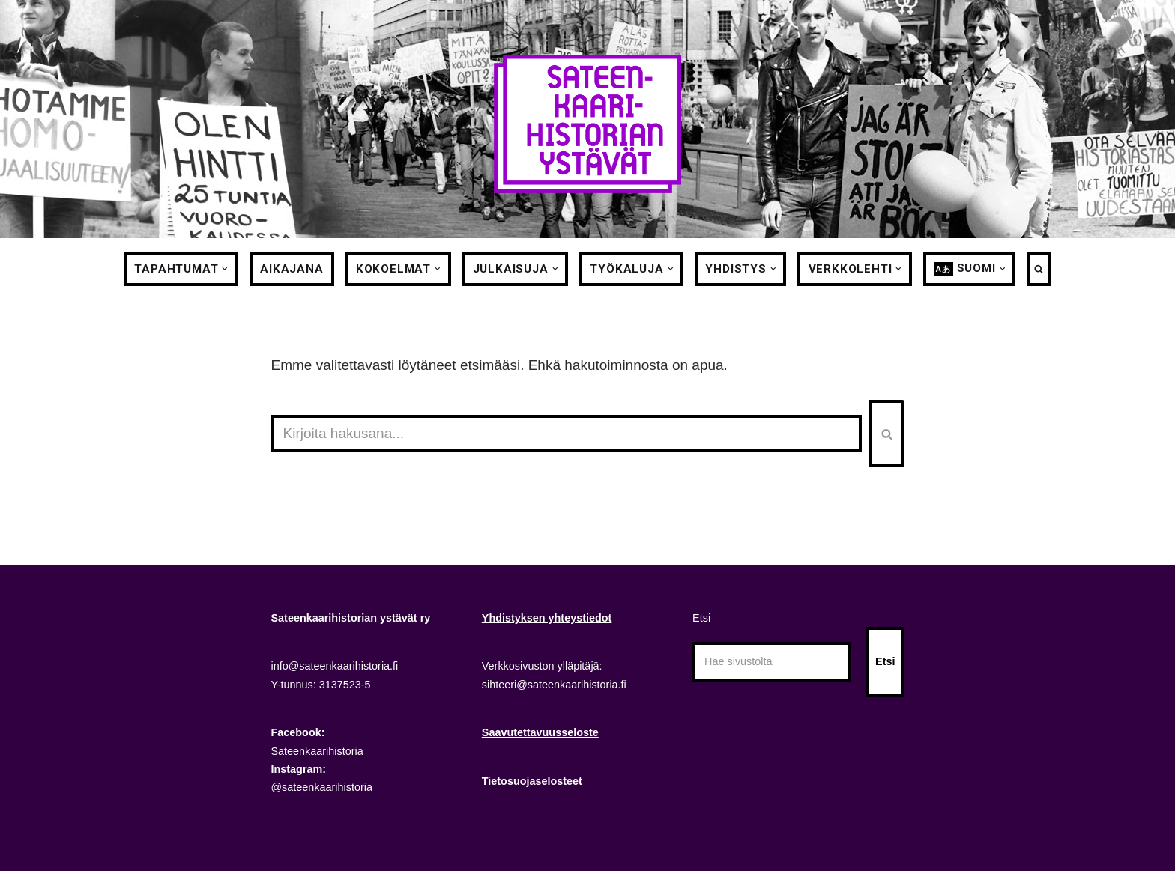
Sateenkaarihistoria (317, 751)
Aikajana (291, 269)
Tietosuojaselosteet (532, 781)
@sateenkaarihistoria (321, 787)
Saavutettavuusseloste (540, 732)
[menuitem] (965, 269)
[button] (225, 269)
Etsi (701, 618)
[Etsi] (566, 433)
